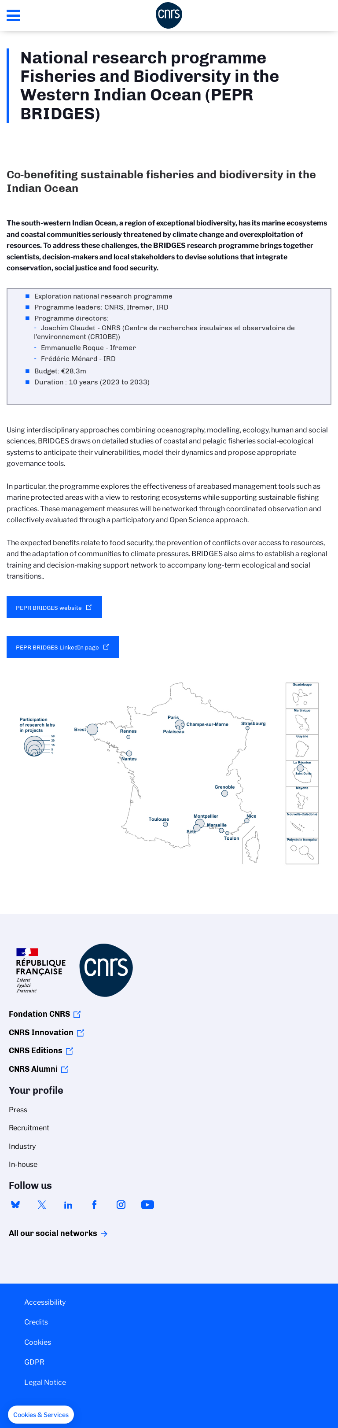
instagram (121, 1204)
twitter (41, 1204)
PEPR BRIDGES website (49, 607)
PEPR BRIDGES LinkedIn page (57, 647)
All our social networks (43, 1233)
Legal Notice (45, 1382)
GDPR (34, 1362)
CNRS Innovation (41, 1032)
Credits (36, 1322)
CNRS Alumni (33, 1069)
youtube (147, 1204)
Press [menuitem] (18, 1110)
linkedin (68, 1204)
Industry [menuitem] (22, 1146)
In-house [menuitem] (23, 1164)
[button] (41, 1415)
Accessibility (45, 1302)
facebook (94, 1204)
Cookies (37, 1342)
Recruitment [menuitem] (29, 1128)
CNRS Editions (35, 1050)
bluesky (15, 1204)
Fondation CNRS (39, 1014)
